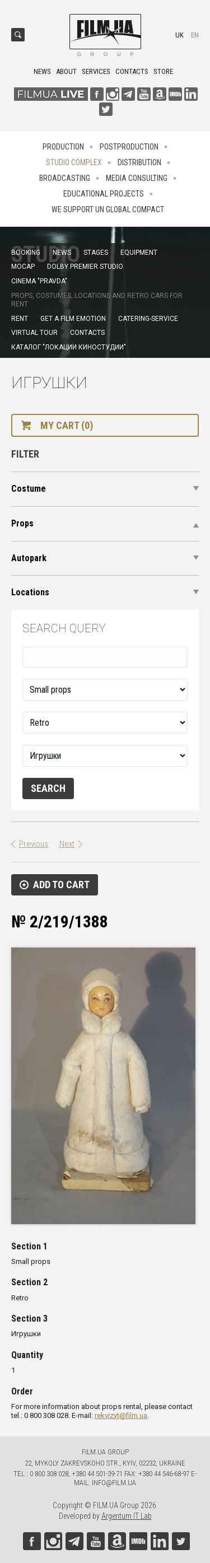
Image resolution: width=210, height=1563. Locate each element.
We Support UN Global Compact (108, 209)
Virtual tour (34, 333)
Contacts (131, 71)
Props (22, 523)
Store (163, 71)
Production (63, 146)
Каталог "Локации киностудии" (68, 347)
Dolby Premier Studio (85, 266)
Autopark (28, 558)
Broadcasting (64, 178)
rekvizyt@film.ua (121, 1415)
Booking (25, 252)
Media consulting (136, 178)
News (42, 71)
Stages (95, 252)
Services (96, 71)
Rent (19, 319)
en (195, 35)
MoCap (23, 266)
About (66, 71)
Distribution (139, 162)
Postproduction (129, 146)
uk (179, 35)
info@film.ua (114, 1482)
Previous (33, 844)
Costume (28, 488)
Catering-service (148, 319)
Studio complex (74, 162)
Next (66, 844)
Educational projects (103, 193)
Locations (30, 592)
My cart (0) (66, 425)
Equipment (138, 252)
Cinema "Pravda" (39, 281)
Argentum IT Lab (126, 1515)
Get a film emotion (73, 319)
